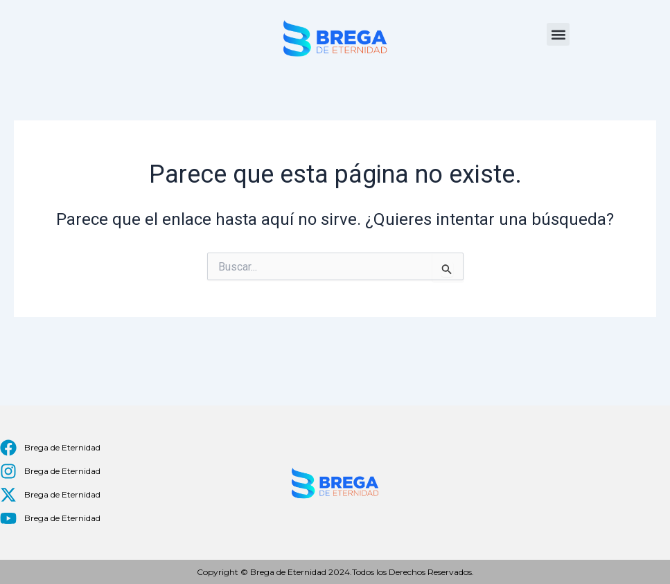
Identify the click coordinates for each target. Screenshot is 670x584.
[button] (558, 34)
